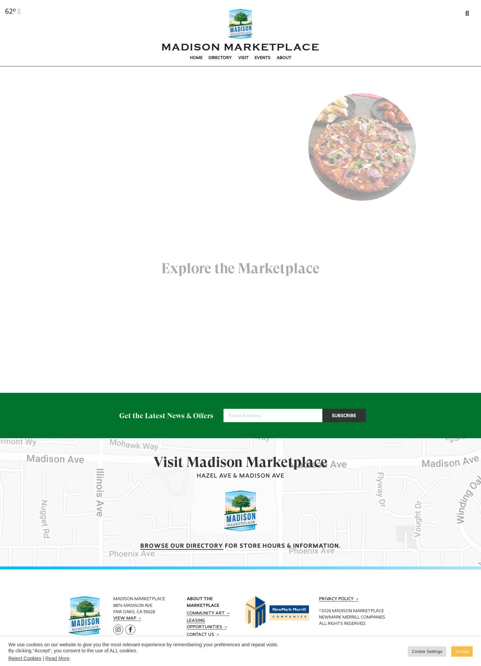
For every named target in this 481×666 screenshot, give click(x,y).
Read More (57, 658)
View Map (124, 619)
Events (263, 58)
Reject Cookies (24, 658)
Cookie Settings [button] (427, 651)
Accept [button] (462, 651)
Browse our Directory (181, 546)
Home (196, 58)
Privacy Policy (336, 599)
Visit (243, 58)
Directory (220, 58)
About (284, 58)
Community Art (206, 614)
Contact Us (200, 635)
